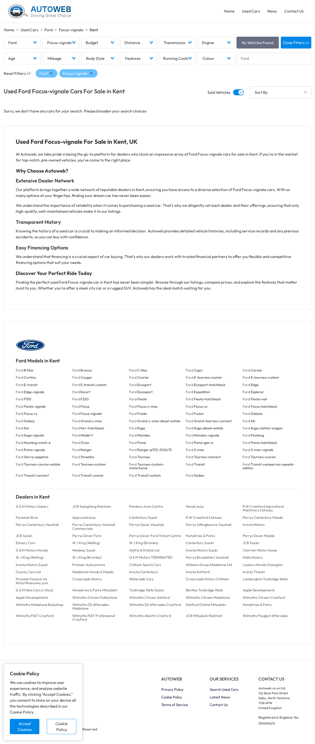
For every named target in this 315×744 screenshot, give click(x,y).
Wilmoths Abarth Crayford (150, 616)
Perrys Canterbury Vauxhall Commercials (93, 526)
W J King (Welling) (86, 543)
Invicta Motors (254, 524)
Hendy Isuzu (195, 506)
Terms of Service (174, 705)
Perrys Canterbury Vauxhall (37, 524)
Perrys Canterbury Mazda (263, 517)
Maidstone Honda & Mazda (92, 572)
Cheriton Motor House (260, 550)
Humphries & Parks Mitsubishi (94, 590)
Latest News (220, 697)
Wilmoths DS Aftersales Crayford (155, 604)
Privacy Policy (172, 689)
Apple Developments (259, 590)
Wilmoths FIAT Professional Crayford (93, 618)
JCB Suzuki (24, 536)
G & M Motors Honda (32, 550)
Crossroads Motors (87, 579)
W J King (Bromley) (143, 543)
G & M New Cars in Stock (34, 590)
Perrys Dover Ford (86, 536)
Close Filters (296, 42)
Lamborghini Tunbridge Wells (265, 579)
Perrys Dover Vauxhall (146, 524)
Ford (49, 29)
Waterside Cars (141, 579)
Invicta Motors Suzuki (202, 550)
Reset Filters (17, 73)
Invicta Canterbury (143, 572)
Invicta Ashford (197, 572)
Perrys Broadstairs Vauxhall (207, 557)
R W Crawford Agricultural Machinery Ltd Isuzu (263, 508)
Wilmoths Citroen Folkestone (94, 597)
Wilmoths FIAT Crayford (34, 616)
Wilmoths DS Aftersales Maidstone (90, 606)
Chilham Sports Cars (145, 565)
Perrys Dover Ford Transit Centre (155, 536)
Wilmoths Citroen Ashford (149, 597)
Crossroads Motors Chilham (207, 579)
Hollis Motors (253, 557)
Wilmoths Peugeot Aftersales (265, 616)
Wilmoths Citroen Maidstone (208, 597)
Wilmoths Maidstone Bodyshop (39, 604)
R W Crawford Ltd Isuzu (204, 517)
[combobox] (22, 43)
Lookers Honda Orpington (263, 565)
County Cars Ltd (28, 572)
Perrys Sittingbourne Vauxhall (208, 524)
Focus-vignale (71, 29)
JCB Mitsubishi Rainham (204, 616)
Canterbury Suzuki (143, 517)
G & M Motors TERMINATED (150, 557)
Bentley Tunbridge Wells (204, 590)
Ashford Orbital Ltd (144, 550)
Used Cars (251, 11)
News (272, 11)
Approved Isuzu (84, 517)
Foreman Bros (27, 517)
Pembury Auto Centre (146, 506)
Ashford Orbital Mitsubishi (206, 604)
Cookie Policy (61, 726)
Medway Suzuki (83, 550)
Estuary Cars (25, 543)
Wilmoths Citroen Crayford (264, 597)
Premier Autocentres (88, 565)
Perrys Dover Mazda (258, 536)
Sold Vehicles (218, 92)
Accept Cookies (25, 726)
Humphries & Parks (200, 536)
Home (229, 11)
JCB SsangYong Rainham (91, 506)
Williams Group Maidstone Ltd (209, 565)
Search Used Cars (224, 689)
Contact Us (294, 11)
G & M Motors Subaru (32, 506)
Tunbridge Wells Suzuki (146, 590)
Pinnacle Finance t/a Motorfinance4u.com (32, 581)
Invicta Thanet (254, 572)
